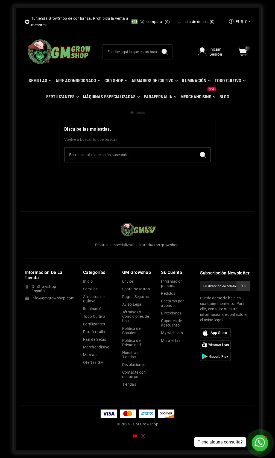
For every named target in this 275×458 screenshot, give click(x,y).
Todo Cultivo (94, 316)
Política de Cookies (131, 330)
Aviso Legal (132, 304)
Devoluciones (134, 364)
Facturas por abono (172, 303)
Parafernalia (94, 332)
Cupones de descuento (171, 323)
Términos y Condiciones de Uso (135, 316)
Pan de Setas (94, 339)
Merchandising (96, 347)
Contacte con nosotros (134, 374)
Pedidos (168, 293)
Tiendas (129, 384)
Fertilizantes (94, 324)
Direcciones (171, 313)
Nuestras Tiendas (130, 354)
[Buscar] (130, 52)
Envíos (128, 281)
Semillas (90, 289)
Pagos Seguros (135, 296)
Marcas (89, 355)
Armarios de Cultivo (93, 298)
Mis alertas (170, 340)
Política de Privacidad (131, 342)
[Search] (165, 52)
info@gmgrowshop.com (52, 298)
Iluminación (93, 309)
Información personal (172, 283)
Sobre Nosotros (136, 289)
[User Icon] (214, 52)
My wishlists (172, 333)
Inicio (88, 281)
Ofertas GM (93, 362)
